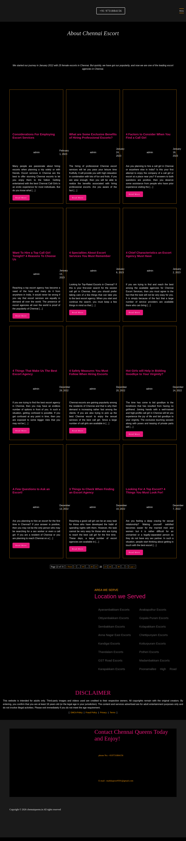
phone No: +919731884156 (109, 759)
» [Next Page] (126, 570)
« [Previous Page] (74, 570)
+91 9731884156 (110, 10)
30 (119, 570)
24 (110, 570)
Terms (112, 716)
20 (91, 570)
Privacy (103, 716)
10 (83, 570)
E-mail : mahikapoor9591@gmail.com (114, 784)
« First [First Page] (69, 570)
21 (96, 570)
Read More (22, 198)
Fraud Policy (91, 716)
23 (105, 570)
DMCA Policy (77, 716)
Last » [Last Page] (133, 570)
